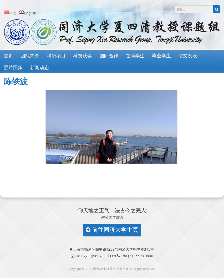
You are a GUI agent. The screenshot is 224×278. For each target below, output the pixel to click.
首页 (8, 55)
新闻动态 (39, 67)
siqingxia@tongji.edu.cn (95, 255)
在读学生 (135, 55)
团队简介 (30, 55)
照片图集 (13, 67)
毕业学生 (161, 55)
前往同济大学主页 (112, 229)
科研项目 (56, 55)
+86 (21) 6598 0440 (137, 255)
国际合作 (108, 55)
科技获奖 (82, 55)
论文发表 (187, 55)
